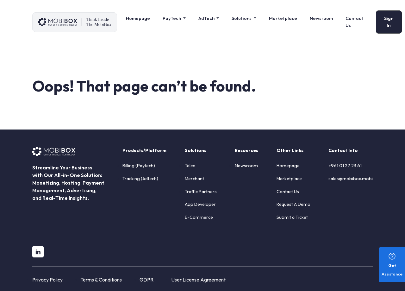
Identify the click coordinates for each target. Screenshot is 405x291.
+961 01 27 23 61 (345, 165)
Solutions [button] (242, 18)
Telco (190, 165)
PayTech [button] (172, 18)
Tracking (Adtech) (140, 178)
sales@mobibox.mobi (350, 178)
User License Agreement (198, 279)
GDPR (146, 279)
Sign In (389, 22)
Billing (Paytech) (138, 165)
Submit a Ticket (292, 217)
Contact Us (354, 22)
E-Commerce (199, 217)
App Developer (200, 204)
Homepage (138, 18)
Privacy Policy (47, 279)
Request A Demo (293, 204)
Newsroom (321, 18)
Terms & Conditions (101, 279)
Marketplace (283, 18)
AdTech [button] (206, 18)
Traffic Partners (201, 191)
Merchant (194, 178)
